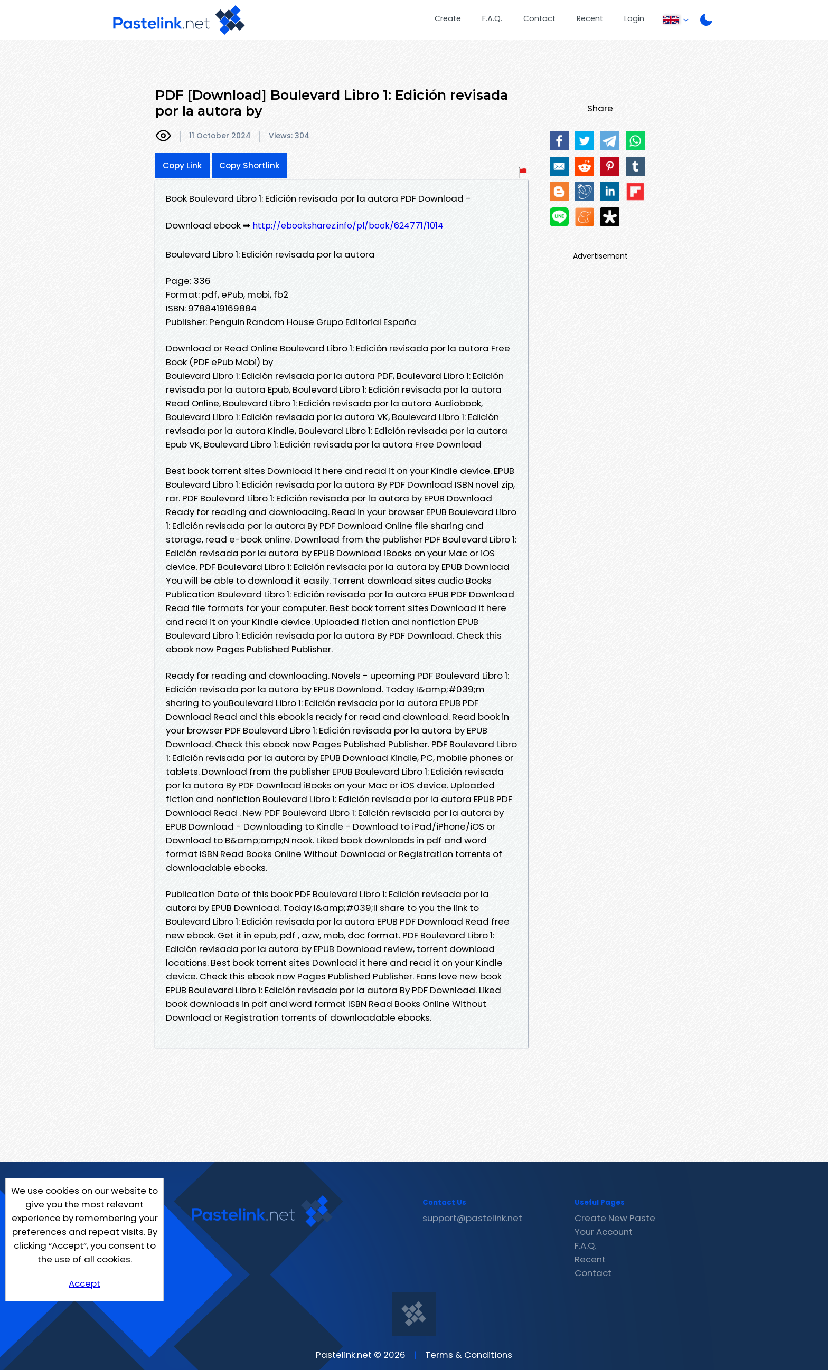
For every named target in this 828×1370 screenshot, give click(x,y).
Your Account (604, 1231)
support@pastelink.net (472, 1218)
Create (448, 18)
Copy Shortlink (249, 165)
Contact (539, 18)
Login (634, 18)
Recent (590, 18)
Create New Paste (615, 1218)
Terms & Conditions (468, 1354)
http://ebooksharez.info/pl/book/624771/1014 (348, 226)
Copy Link (182, 165)
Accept (84, 1283)
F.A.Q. (492, 18)
